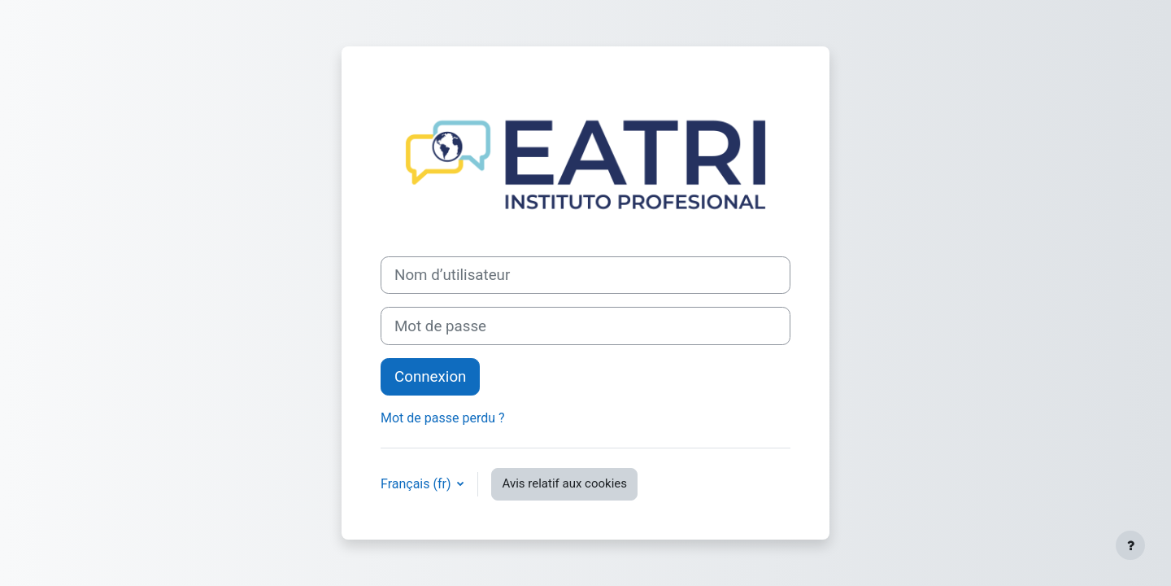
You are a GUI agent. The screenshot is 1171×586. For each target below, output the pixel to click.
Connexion (430, 377)
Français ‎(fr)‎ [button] (417, 484)
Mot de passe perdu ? (443, 418)
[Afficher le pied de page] (1130, 545)
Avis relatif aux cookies (564, 483)
